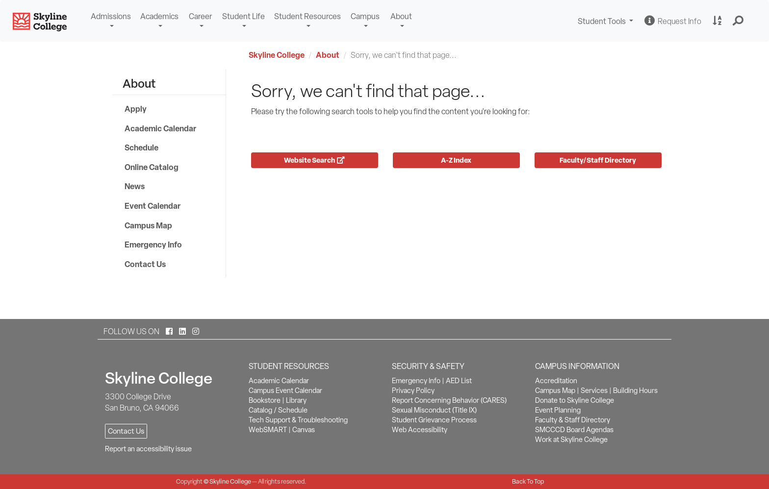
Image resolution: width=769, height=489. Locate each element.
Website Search (314, 160)
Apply (136, 108)
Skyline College (277, 54)
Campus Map (148, 225)
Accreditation (556, 380)
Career (200, 16)
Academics (159, 16)
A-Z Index (456, 160)
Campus (365, 16)
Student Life (243, 16)
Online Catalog (152, 167)
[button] (738, 21)
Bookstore (265, 400)
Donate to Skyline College (574, 400)
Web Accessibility (419, 429)
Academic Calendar (160, 128)
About (401, 16)
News (135, 186)
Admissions (111, 16)
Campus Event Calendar (285, 390)
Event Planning (558, 410)
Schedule (141, 147)
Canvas (303, 429)
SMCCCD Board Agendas (574, 429)
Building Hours (635, 390)
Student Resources (307, 16)
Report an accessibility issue (148, 448)
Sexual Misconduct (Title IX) (434, 410)
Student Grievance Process (434, 420)
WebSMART (268, 429)
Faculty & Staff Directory (572, 420)
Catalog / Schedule (278, 410)
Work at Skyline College (571, 439)
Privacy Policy (413, 390)
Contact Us (145, 264)
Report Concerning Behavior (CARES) (449, 400)
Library (296, 400)
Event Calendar (152, 205)
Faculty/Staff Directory (598, 160)
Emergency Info (153, 244)
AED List (459, 380)
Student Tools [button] (607, 22)
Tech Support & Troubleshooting (298, 420)
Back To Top (528, 481)
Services (594, 390)
